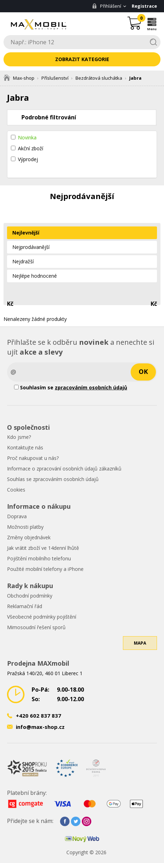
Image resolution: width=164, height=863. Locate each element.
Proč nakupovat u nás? (33, 458)
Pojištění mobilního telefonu (39, 558)
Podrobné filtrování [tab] (48, 117)
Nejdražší (23, 261)
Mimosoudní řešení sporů (36, 627)
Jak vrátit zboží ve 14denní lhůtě (43, 548)
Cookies (16, 489)
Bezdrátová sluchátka (99, 78)
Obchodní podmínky (29, 595)
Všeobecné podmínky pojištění (41, 616)
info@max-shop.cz (40, 726)
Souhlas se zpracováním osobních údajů (53, 479)
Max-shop (19, 78)
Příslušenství (54, 78)
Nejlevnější (25, 232)
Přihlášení (106, 6)
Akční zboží (30, 148)
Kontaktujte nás (25, 447)
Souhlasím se (70, 387)
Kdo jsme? (19, 437)
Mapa (140, 643)
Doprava (17, 516)
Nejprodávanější (31, 247)
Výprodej (28, 159)
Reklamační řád (24, 606)
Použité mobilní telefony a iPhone (45, 569)
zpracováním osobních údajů (91, 387)
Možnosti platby (25, 526)
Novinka (27, 137)
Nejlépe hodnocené (34, 275)
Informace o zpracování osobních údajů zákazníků (64, 468)
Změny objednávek (29, 537)
